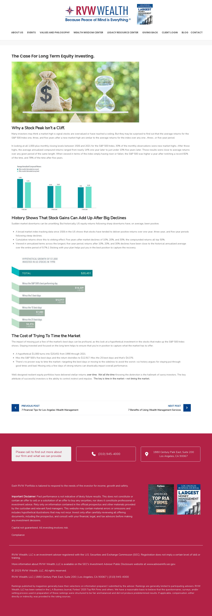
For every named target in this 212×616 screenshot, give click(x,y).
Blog (185, 32)
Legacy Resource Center (122, 32)
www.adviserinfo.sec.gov (161, 564)
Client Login (170, 32)
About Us (17, 32)
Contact (197, 32)
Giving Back (150, 32)
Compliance (18, 535)
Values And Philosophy (55, 32)
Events (31, 32)
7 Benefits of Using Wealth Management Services (142, 408)
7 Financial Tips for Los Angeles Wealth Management (61, 408)
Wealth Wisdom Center (88, 32)
